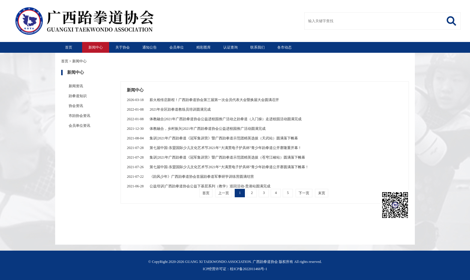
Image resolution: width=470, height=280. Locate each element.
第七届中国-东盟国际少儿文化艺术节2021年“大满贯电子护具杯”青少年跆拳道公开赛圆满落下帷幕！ (218, 167)
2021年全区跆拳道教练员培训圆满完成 (169, 109)
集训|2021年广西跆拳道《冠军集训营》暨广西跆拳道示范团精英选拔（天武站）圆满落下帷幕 (212, 138)
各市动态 (284, 47)
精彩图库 (203, 47)
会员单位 (176, 47)
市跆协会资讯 (79, 116)
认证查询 (230, 47)
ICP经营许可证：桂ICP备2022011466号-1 (235, 269)
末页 (321, 193)
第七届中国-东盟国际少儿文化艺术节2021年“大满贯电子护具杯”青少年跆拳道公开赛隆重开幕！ (214, 148)
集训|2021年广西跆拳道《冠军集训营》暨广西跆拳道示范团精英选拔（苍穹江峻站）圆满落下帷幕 (216, 157)
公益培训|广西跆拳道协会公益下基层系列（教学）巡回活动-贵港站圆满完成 (198, 186)
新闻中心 (95, 47)
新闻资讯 (76, 86)
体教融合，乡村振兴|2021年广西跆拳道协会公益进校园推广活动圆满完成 (196, 129)
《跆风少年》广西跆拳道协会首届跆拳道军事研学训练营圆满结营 (190, 176)
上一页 (223, 193)
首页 (68, 47)
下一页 (304, 193)
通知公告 (149, 47)
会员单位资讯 (79, 126)
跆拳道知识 (78, 96)
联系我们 (257, 47)
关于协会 (122, 47)
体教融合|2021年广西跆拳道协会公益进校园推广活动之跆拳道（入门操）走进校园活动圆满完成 (214, 119)
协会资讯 (76, 106)
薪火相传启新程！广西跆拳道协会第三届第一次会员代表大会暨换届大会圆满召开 (203, 100)
